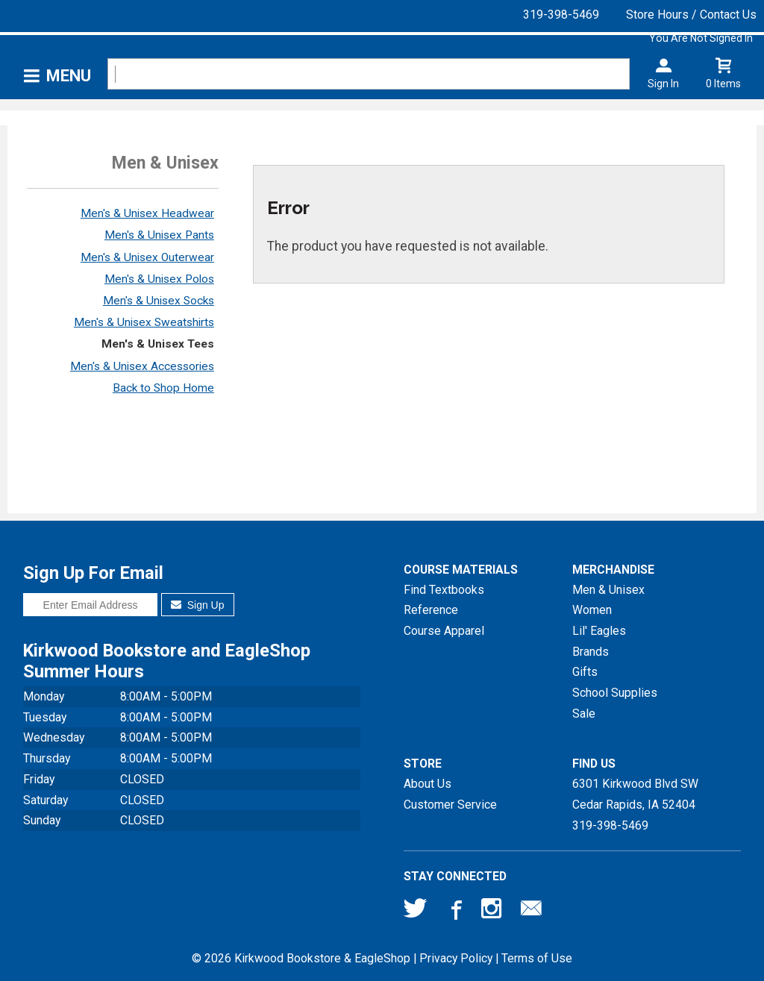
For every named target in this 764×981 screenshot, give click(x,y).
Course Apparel (444, 631)
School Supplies (614, 693)
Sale (583, 713)
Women (592, 610)
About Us (427, 784)
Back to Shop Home (163, 388)
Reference (431, 610)
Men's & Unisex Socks (158, 300)
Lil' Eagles (599, 631)
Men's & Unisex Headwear (147, 213)
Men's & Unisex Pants (159, 235)
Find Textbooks (444, 590)
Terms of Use (536, 958)
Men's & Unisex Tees (157, 344)
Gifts (585, 672)
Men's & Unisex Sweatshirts (144, 322)
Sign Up (197, 605)
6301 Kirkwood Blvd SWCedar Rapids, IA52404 (635, 794)
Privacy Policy (455, 958)
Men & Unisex (608, 590)
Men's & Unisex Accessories (142, 366)
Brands (590, 652)
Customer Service (450, 804)
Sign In (663, 84)
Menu (68, 75)
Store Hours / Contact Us (691, 14)
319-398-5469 (561, 14)
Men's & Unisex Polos (159, 279)
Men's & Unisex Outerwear (147, 257)
